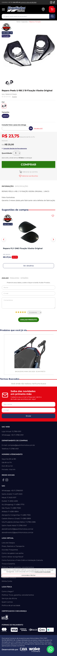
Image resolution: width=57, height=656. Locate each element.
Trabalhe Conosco (9, 578)
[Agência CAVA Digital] (23, 649)
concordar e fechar (28, 575)
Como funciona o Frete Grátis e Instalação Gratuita (22, 560)
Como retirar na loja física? (12, 557)
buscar (52, 16)
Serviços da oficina (9, 598)
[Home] (22, 9)
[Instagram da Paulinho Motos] (51, 2)
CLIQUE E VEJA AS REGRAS (28, 2)
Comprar (28, 164)
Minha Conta (7, 581)
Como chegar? (8, 591)
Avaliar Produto (28, 320)
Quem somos (7, 602)
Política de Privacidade (43, 572)
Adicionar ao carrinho (30, 172)
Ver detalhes (28, 266)
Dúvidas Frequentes (10, 550)
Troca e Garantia (8, 564)
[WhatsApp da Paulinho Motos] (50, 649)
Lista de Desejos (8, 543)
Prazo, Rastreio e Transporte (13, 546)
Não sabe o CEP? (38, 128)
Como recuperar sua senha (12, 553)
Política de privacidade (11, 605)
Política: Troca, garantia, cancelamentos (18, 567)
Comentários (28, 302)
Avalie (14, 97)
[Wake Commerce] (34, 649)
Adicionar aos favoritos (30, 176)
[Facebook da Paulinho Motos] (54, 2)
